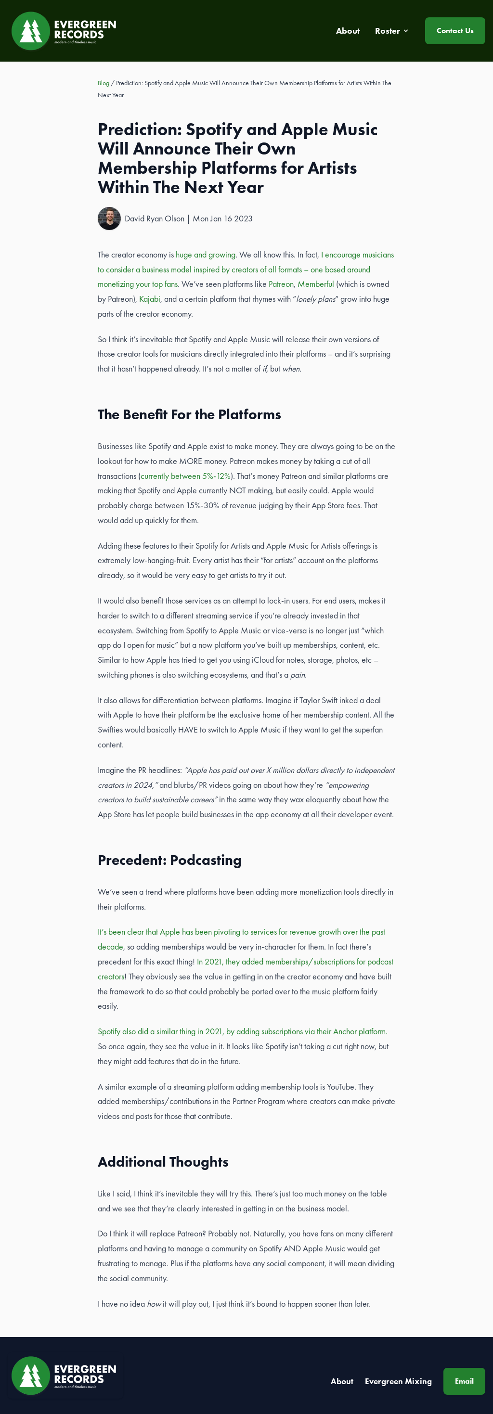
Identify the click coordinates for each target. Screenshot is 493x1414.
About (342, 1381)
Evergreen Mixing (398, 1381)
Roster (392, 31)
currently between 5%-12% (186, 476)
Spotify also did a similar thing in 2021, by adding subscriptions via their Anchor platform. (243, 1031)
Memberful (316, 284)
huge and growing (205, 254)
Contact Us (455, 31)
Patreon (281, 284)
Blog (103, 82)
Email (464, 1381)
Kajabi (149, 299)
